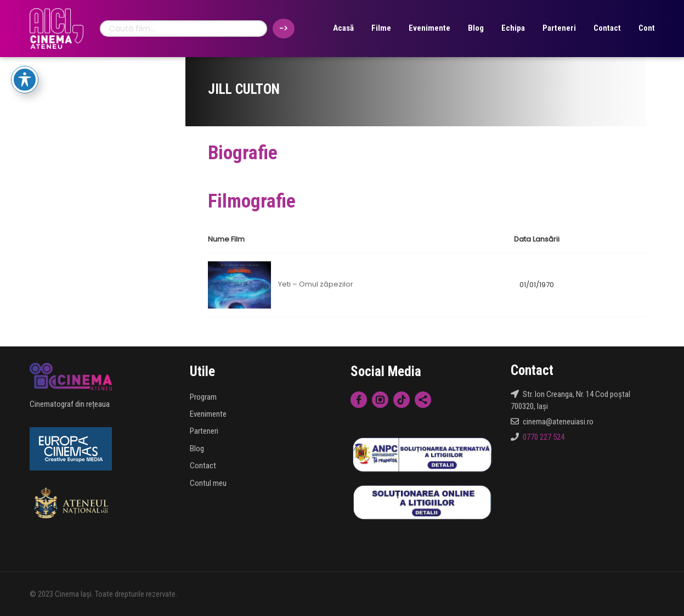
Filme (381, 28)
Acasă (343, 28)
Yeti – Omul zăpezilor (315, 284)
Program (203, 397)
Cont (646, 28)
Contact (607, 28)
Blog (476, 28)
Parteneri (559, 28)
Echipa (513, 28)
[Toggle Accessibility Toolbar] (25, 79)
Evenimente (429, 28)
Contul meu (208, 483)
